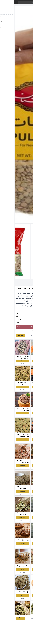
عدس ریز (24, 416)
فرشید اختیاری (20, 336)
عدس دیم (9, 363)
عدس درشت (24, 546)
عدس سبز (24, 389)
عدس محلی (24, 572)
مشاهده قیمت (24, 361)
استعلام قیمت (7, 336)
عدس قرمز (24, 363)
